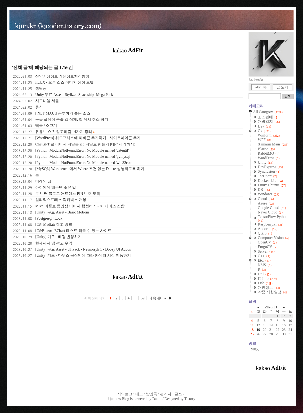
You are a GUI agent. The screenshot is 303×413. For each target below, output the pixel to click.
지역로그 (124, 394)
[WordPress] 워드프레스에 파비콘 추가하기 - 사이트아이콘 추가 (88, 138)
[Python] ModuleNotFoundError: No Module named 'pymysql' (82, 156)
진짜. (254, 349)
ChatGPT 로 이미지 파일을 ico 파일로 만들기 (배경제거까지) (85, 144)
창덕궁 (41, 88)
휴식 (39, 107)
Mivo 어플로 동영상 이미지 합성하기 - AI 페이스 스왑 (80, 206)
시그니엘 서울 (47, 101)
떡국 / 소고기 (46, 125)
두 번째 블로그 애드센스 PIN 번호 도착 (67, 194)
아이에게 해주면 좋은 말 (55, 187)
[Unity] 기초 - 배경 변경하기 (58, 237)
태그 (139, 394)
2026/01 (271, 307)
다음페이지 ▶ (160, 298)
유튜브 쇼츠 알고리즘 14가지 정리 (63, 132)
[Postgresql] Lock (48, 218)
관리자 (261, 87)
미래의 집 (43, 181)
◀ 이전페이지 (95, 298)
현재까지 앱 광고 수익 (53, 243)
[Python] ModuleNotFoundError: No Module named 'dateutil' (82, 150)
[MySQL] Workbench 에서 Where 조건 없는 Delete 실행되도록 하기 (89, 169)
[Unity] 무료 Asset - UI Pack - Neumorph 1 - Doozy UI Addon (83, 249)
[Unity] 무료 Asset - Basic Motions (62, 212)
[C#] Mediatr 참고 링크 (53, 224)
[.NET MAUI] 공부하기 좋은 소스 (62, 113)
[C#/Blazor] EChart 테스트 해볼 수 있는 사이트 (73, 231)
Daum (156, 399)
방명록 (151, 394)
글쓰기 (282, 87)
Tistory (189, 399)
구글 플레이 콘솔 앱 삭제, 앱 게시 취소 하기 (71, 119)
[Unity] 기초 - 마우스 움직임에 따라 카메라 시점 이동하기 (83, 255)
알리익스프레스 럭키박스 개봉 (60, 200)
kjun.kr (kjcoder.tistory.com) (58, 25)
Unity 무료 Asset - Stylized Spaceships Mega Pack (74, 95)
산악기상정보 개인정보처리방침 (62, 76)
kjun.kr (113, 399)
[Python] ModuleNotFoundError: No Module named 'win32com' (84, 163)
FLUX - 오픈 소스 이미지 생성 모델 (64, 82)
